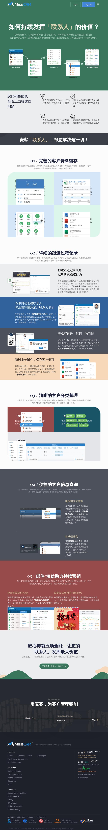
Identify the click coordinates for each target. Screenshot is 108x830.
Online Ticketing (14, 814)
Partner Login (83, 782)
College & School (14, 776)
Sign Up (89, 5)
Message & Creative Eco (87, 776)
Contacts (21, 760)
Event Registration (15, 801)
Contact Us (95, 769)
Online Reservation (15, 811)
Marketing (20, 822)
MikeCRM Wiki (83, 769)
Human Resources (15, 782)
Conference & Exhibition (17, 798)
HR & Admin (12, 808)
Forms (10, 760)
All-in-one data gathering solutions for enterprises (87, 761)
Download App (89, 779)
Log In (75, 5)
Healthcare (12, 786)
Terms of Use (41, 822)
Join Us (30, 822)
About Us (11, 822)
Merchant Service (14, 767)
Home (80, 779)
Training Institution (15, 779)
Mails (30, 760)
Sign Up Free (41, 720)
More (10, 789)
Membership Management (18, 764)
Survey (10, 804)
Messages (42, 760)
